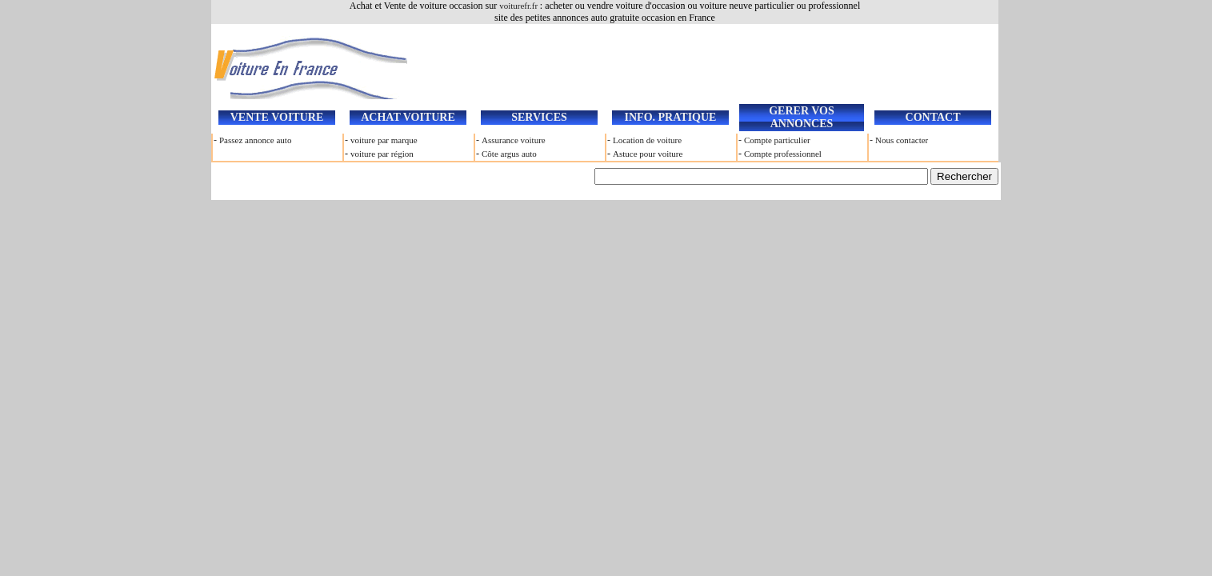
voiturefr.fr (519, 5)
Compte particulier (777, 140)
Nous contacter (901, 140)
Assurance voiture (514, 140)
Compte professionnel (783, 153)
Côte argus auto (509, 153)
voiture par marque (384, 140)
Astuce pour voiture (647, 153)
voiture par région (382, 153)
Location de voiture (647, 140)
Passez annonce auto (255, 140)
